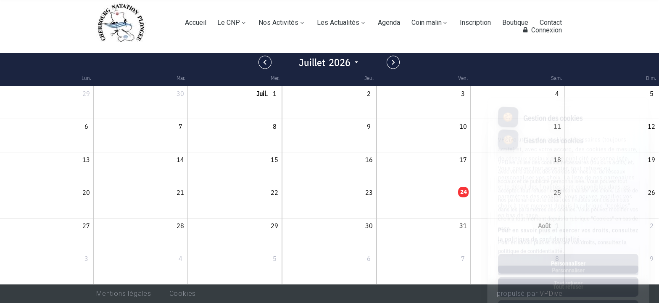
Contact (551, 23)
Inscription (475, 23)
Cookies (182, 294)
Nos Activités (278, 23)
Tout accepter (568, 272)
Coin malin (426, 23)
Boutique (515, 23)
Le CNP (228, 23)
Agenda (389, 23)
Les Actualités (338, 23)
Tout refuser (568, 249)
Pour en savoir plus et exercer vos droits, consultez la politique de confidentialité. (568, 197)
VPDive (551, 294)
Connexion (541, 30)
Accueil (195, 23)
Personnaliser (568, 226)
